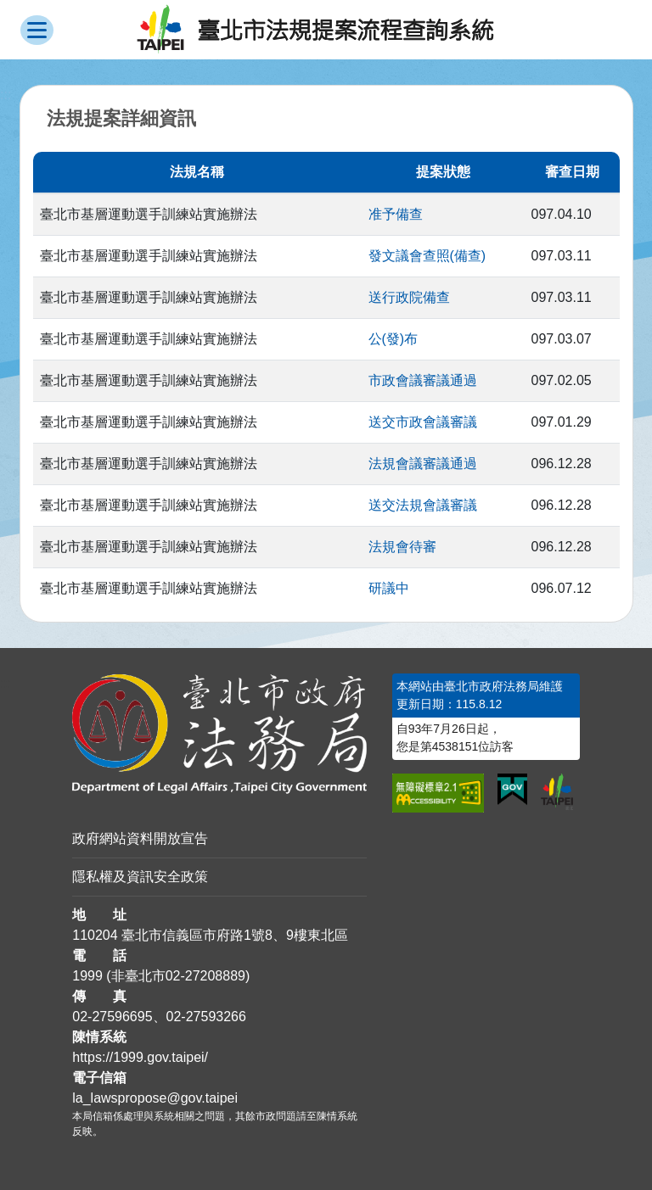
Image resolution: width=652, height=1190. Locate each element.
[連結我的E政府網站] (512, 790)
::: (5, 683)
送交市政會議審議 (422, 422)
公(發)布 (393, 339)
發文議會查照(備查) (427, 256)
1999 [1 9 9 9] (87, 976)
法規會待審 (402, 546)
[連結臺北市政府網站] (557, 792)
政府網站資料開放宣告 (140, 838)
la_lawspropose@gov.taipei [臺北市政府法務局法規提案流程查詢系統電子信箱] (155, 1098)
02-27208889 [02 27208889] (205, 976)
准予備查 (395, 214)
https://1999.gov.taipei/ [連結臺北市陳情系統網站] (140, 1057)
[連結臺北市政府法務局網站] (219, 733)
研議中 (388, 588)
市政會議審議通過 (422, 380)
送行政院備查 (409, 297)
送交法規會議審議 (422, 505)
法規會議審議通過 (422, 463)
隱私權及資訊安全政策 (140, 876)
